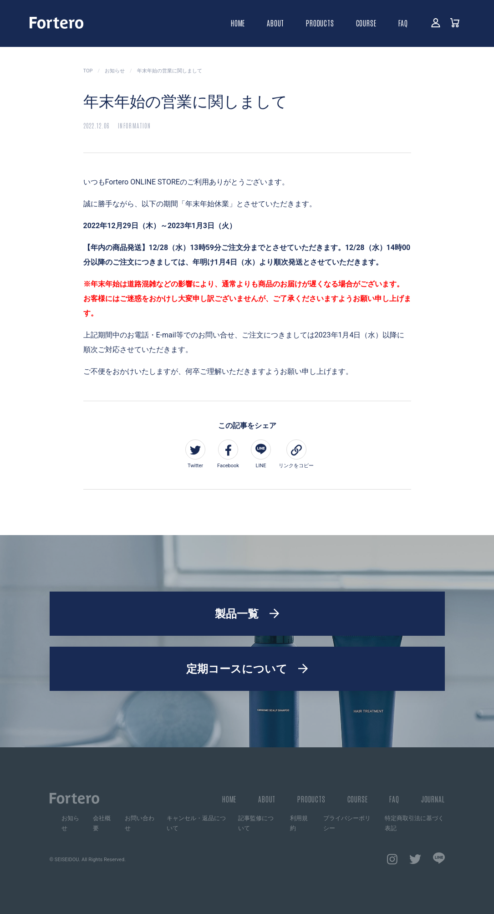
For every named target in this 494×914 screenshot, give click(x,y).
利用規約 (299, 823)
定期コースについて (236, 669)
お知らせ (70, 823)
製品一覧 (237, 614)
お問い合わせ (139, 823)
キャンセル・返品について (196, 823)
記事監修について (256, 823)
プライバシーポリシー (347, 823)
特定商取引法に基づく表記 (414, 823)
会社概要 (102, 823)
